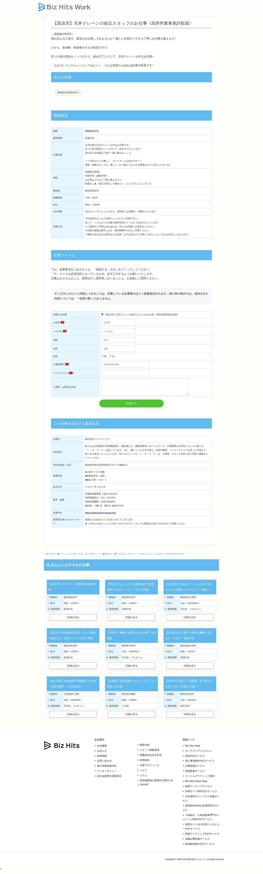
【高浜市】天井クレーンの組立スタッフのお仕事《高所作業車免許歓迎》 (150, 556)
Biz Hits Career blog (196, 783)
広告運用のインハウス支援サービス (201, 801)
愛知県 (107, 556)
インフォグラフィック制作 (200, 778)
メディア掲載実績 (149, 752)
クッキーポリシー (107, 773)
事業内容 (145, 747)
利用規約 (145, 762)
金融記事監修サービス (197, 841)
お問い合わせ (104, 763)
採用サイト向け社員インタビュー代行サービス (201, 829)
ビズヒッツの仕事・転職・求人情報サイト (78, 556)
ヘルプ (143, 772)
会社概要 (102, 748)
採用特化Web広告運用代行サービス (201, 810)
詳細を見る (73, 619)
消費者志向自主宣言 (151, 757)
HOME (50, 556)
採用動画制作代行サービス (200, 846)
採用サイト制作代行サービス (201, 793)
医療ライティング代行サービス (202, 836)
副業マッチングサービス (198, 788)
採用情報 (102, 758)
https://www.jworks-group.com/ (100, 515)
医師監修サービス (195, 773)
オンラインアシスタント (198, 753)
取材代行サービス (195, 758)
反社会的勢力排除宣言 (109, 778)
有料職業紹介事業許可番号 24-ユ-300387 (155, 785)
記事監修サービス (195, 768)
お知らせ (102, 753)
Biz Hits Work (192, 748)
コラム (143, 778)
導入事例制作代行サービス (200, 763)
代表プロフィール (149, 767)
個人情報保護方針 (107, 768)
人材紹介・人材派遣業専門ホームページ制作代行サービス (201, 819)
